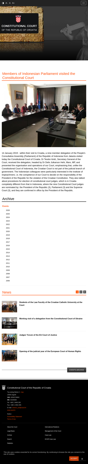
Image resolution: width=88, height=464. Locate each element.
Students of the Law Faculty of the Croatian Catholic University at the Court (50, 303)
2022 (8, 224)
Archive (9, 435)
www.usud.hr (11, 410)
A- (7, 3)
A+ (13, 3)
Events (5, 206)
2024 (8, 217)
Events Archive (76, 370)
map (22, 392)
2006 (8, 281)
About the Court (12, 427)
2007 (8, 277)
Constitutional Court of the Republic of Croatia (19, 23)
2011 (8, 263)
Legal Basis (11, 431)
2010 (8, 267)
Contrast (3, 3)
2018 (8, 238)
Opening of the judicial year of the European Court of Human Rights (50, 351)
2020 (8, 231)
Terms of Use (11, 419)
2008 (8, 274)
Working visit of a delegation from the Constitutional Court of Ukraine (50, 319)
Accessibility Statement (14, 416)
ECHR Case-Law (50, 439)
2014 (8, 252)
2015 (8, 249)
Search (9, 439)
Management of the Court (53, 431)
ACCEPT (74, 458)
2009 (8, 270)
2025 (8, 214)
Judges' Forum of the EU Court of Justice (38, 335)
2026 (8, 210)
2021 (8, 228)
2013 (8, 256)
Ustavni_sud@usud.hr (19, 407)
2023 (8, 221)
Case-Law (48, 435)
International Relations (52, 427)
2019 (8, 235)
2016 (8, 245)
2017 (8, 242)
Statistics (10, 443)
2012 (8, 260)
